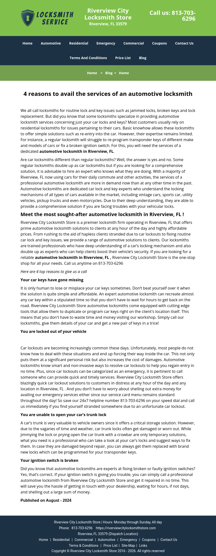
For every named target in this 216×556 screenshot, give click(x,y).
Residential (78, 43)
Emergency (105, 43)
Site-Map (128, 545)
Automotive (51, 43)
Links (143, 545)
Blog (142, 57)
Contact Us (184, 43)
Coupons (159, 43)
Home (27, 43)
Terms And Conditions (88, 57)
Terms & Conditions (83, 545)
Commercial (133, 43)
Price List (123, 57)
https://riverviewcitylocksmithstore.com (126, 528)
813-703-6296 (184, 15)
